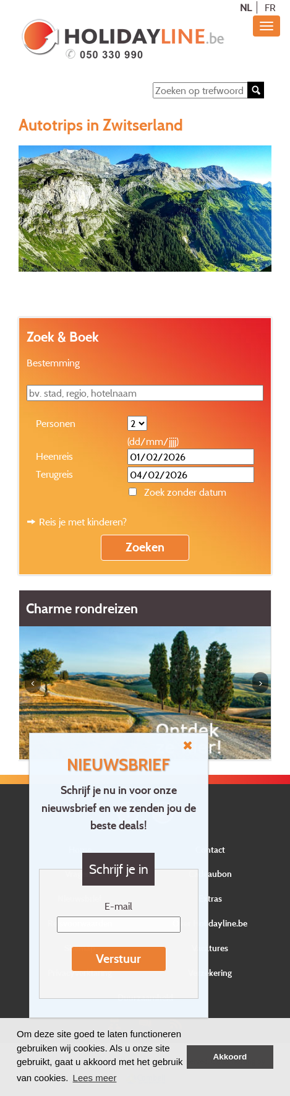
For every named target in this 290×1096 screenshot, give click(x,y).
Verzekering (210, 972)
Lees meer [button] (95, 1077)
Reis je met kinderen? (83, 522)
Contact (210, 849)
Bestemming (53, 362)
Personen (55, 423)
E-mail (118, 906)
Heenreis (54, 456)
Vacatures (210, 948)
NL (246, 7)
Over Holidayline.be (210, 923)
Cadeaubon (210, 873)
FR (270, 7)
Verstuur (118, 958)
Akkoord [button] (230, 1056)
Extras (210, 898)
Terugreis (54, 474)
